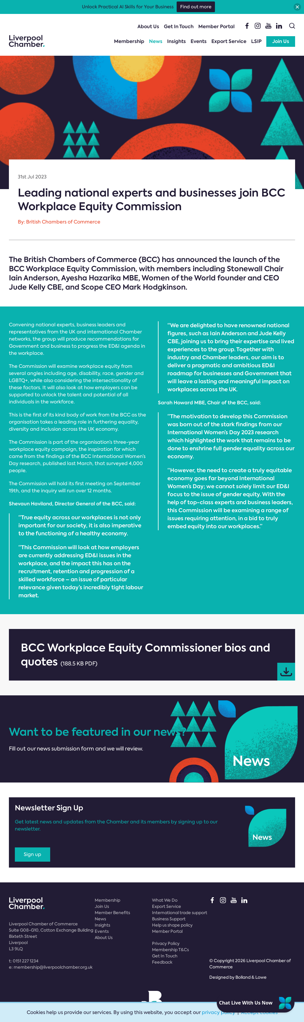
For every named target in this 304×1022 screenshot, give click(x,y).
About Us (148, 26)
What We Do (165, 900)
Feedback (162, 962)
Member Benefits (112, 912)
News (155, 41)
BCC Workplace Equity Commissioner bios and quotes (158, 660)
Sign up (32, 854)
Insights (176, 41)
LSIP (256, 41)
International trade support (179, 912)
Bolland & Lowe (251, 977)
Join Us (280, 41)
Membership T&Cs (170, 949)
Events (199, 41)
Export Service (228, 41)
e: (51, 967)
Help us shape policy (172, 925)
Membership (129, 41)
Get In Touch (179, 26)
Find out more (195, 7)
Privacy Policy (166, 943)
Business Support (169, 919)
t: (23, 961)
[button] (297, 7)
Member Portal (216, 26)
